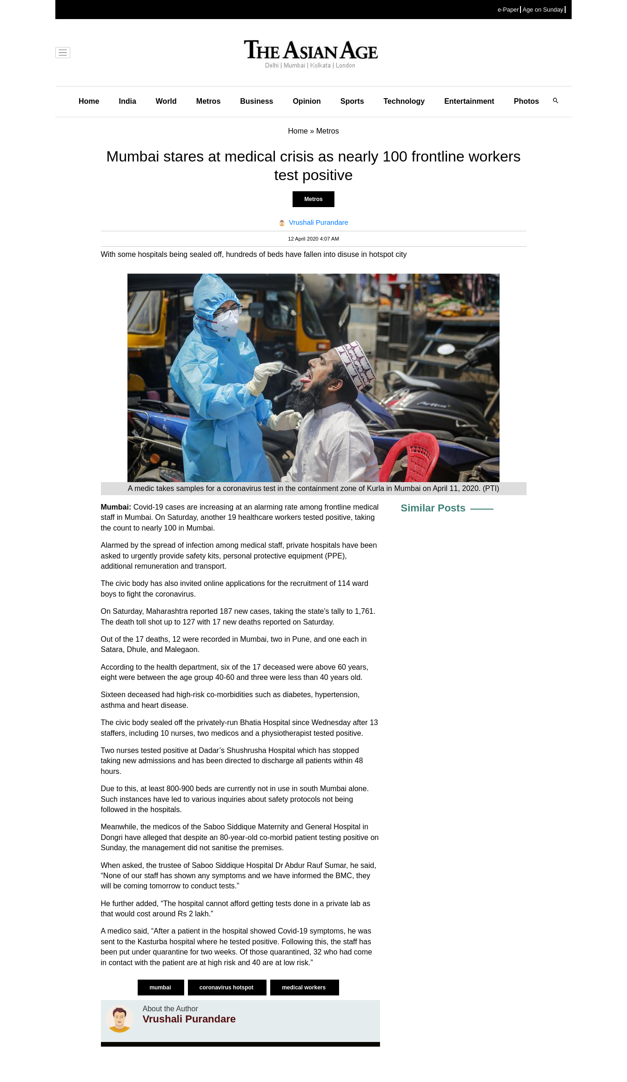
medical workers (304, 987)
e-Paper (508, 9)
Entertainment (469, 101)
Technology (404, 101)
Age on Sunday (542, 9)
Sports (352, 101)
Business (256, 101)
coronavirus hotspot (227, 987)
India (127, 101)
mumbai (160, 987)
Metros (208, 101)
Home (89, 101)
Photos (526, 101)
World (166, 101)
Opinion (306, 101)
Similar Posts (433, 508)
